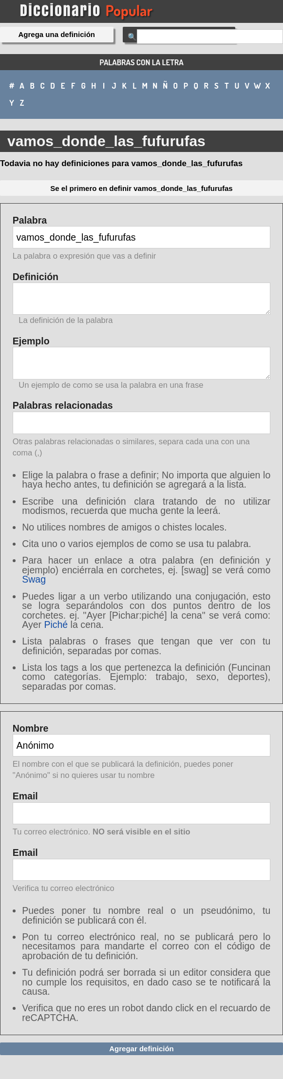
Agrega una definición (57, 34)
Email (142, 815)
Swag (34, 579)
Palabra (142, 239)
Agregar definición (141, 1048)
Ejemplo (142, 363)
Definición (142, 298)
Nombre (142, 752)
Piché (56, 624)
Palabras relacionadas (142, 429)
